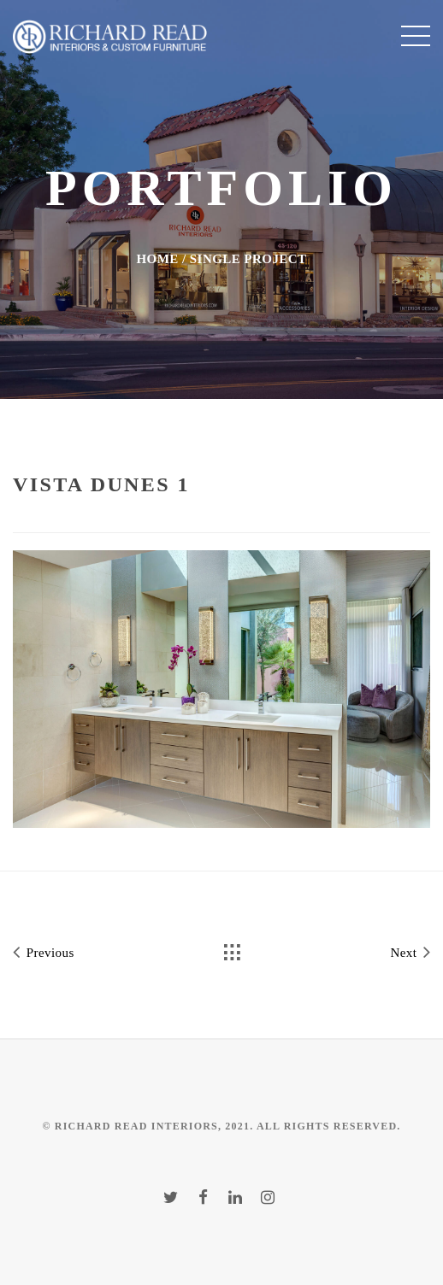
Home (157, 259)
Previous (43, 951)
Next (410, 951)
